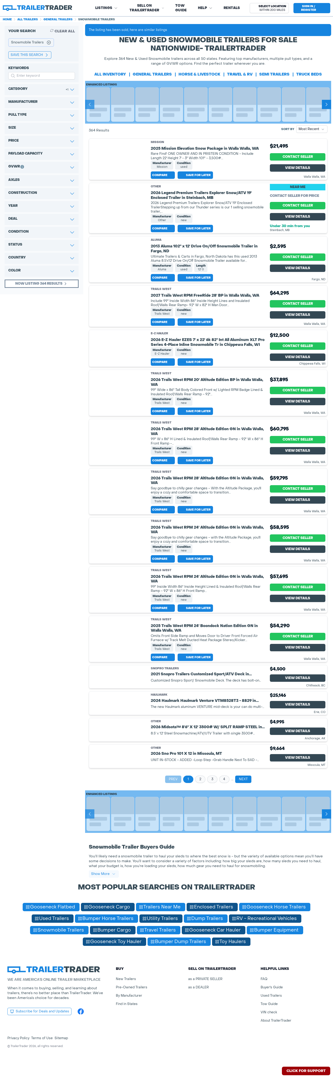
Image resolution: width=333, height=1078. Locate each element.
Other (156, 190)
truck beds (309, 74)
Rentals (232, 8)
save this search (30, 55)
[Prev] (89, 104)
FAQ (264, 994)
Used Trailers (271, 1011)
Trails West (161, 292)
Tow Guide (181, 7)
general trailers (152, 74)
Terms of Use (42, 1053)
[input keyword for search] (41, 75)
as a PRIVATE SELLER (205, 994)
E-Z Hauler (159, 340)
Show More (103, 889)
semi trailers (274, 74)
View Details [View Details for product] (297, 169)
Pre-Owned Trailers (131, 1002)
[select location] (269, 8)
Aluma (156, 243)
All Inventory (110, 74)
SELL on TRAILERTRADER (147, 7)
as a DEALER (198, 1002)
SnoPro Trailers (165, 683)
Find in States (127, 1019)
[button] (269, 8)
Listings (106, 8)
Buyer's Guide (272, 1002)
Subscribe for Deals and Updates (39, 1026)
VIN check (269, 1027)
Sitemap (61, 1053)
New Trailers (126, 994)
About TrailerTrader (276, 1036)
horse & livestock (199, 74)
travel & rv (240, 74)
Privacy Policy (18, 1053)
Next (243, 794)
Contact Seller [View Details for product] (298, 158)
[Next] (326, 104)
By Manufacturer (129, 1011)
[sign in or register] (311, 8)
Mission (157, 142)
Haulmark (159, 710)
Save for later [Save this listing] (195, 178)
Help (205, 8)
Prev (173, 794)
